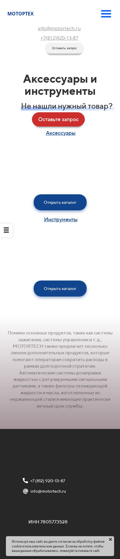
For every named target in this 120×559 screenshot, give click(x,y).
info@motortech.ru (59, 28)
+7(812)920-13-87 (59, 38)
